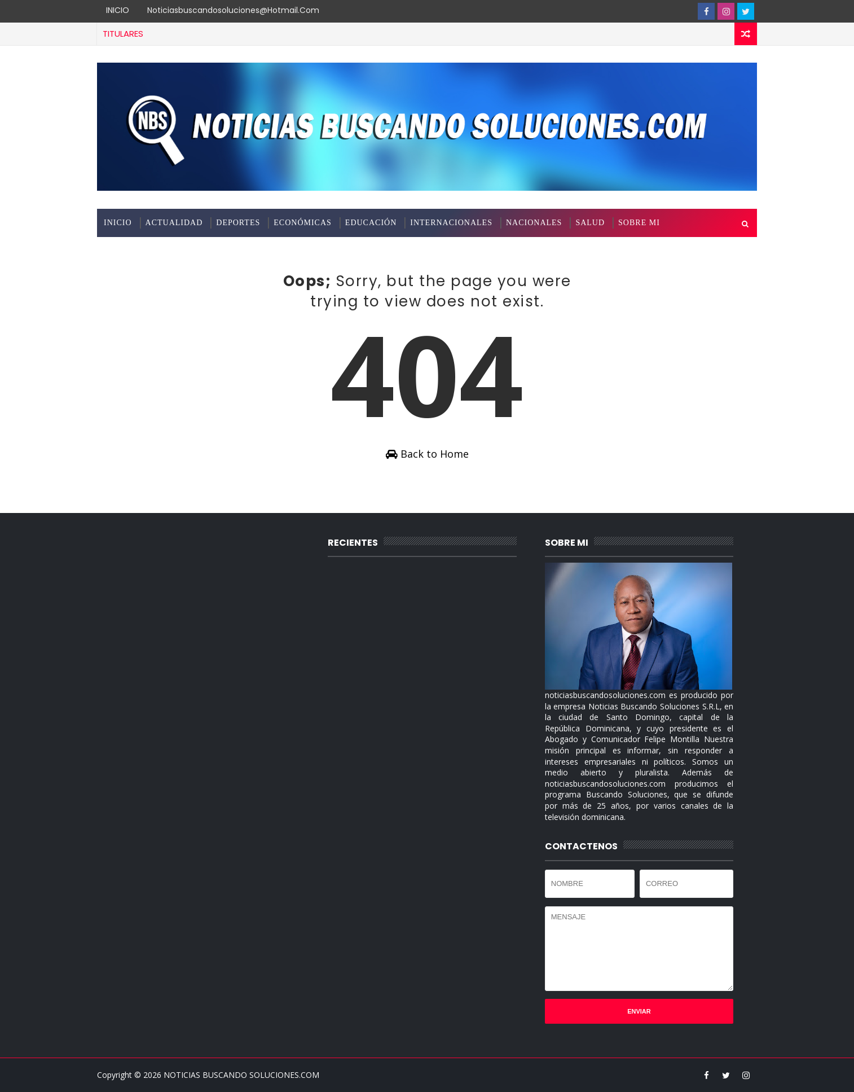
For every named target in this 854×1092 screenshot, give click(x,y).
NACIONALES (534, 222)
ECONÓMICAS (303, 222)
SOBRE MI (639, 222)
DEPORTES (238, 222)
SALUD (590, 222)
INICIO (117, 10)
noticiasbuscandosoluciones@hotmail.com (233, 10)
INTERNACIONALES (451, 222)
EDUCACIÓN (371, 222)
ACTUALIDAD (174, 222)
